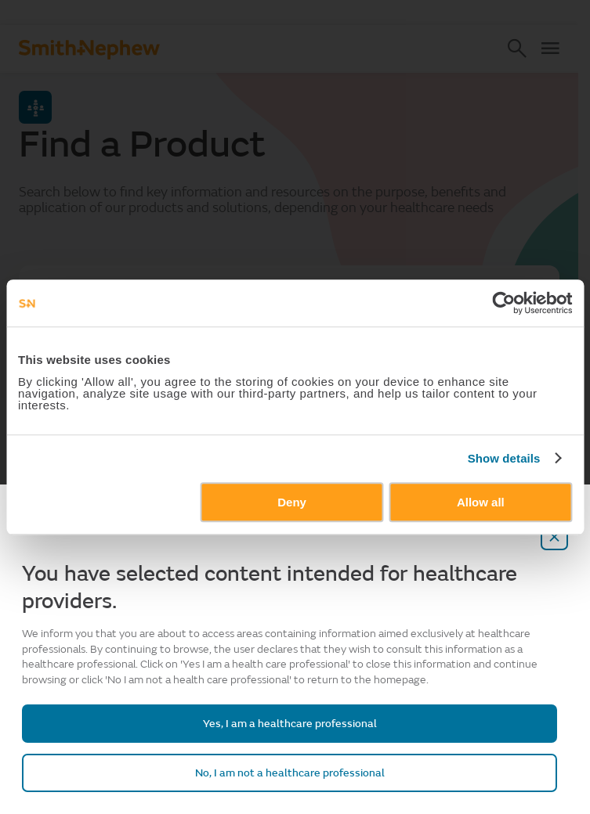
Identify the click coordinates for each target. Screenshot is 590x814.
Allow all (481, 502)
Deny (291, 502)
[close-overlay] (555, 536)
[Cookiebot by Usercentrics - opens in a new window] (503, 303)
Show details (504, 458)
